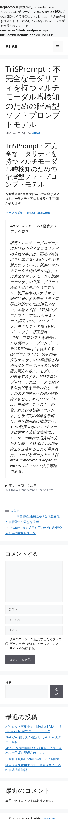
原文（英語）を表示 (22, 486)
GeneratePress (49, 818)
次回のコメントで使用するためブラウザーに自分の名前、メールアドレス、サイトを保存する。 (35, 643)
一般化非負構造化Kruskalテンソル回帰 (32, 759)
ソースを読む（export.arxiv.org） (29, 212)
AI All (11, 46)
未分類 (15, 511)
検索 (8, 682)
